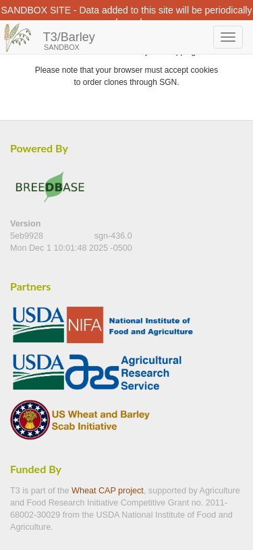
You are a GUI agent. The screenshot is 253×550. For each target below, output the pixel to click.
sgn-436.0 (113, 236)
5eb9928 (28, 236)
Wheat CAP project (108, 490)
